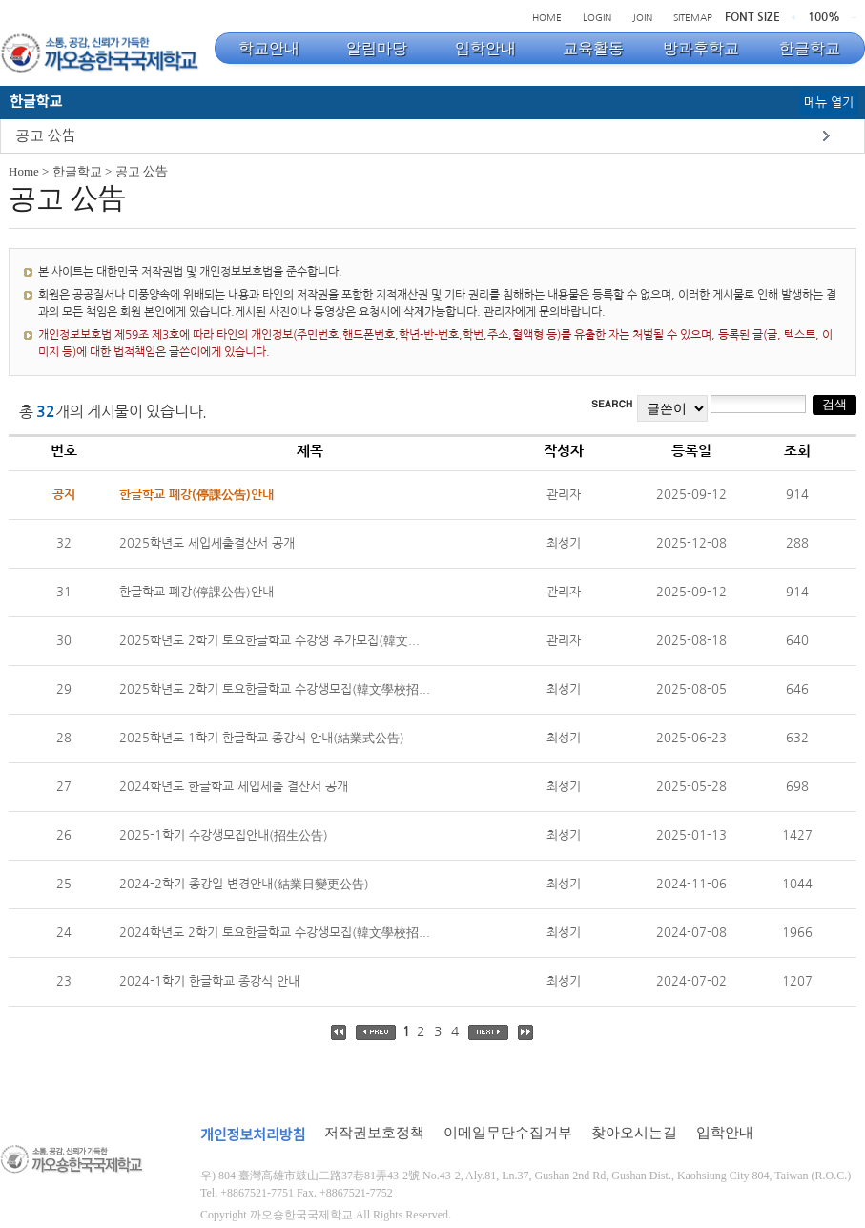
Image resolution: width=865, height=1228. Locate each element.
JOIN (642, 17)
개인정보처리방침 (252, 1135)
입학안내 (724, 1132)
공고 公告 (45, 135)
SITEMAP (692, 17)
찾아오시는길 (634, 1132)
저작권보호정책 (374, 1132)
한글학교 (77, 171)
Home (24, 171)
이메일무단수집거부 (507, 1132)
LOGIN (597, 17)
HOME (547, 17)
